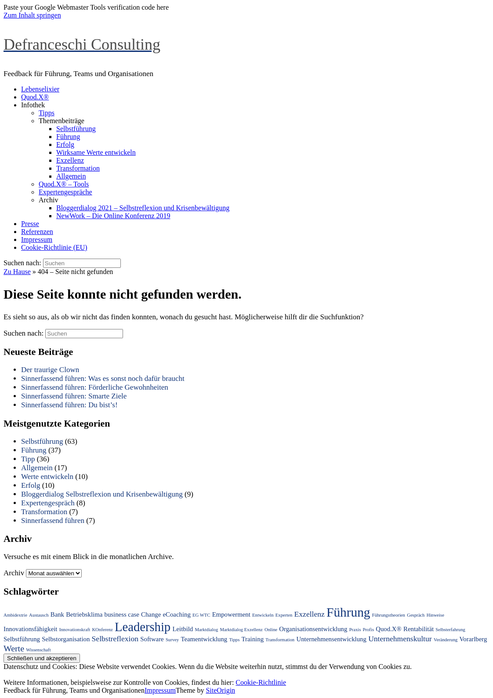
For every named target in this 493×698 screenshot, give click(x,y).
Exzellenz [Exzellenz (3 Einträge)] (309, 614)
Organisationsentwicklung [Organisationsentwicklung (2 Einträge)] (313, 628)
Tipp (28, 459)
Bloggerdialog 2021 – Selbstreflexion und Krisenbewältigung (142, 208)
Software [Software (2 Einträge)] (151, 639)
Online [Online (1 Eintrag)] (271, 629)
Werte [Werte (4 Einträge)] (14, 648)
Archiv (48, 200)
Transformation (78, 168)
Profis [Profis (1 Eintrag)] (368, 629)
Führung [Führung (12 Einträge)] (348, 612)
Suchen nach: (22, 263)
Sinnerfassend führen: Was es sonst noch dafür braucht (103, 378)
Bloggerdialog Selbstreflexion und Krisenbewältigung (102, 494)
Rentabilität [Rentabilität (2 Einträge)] (418, 628)
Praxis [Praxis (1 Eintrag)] (355, 629)
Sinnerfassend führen (52, 520)
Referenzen (37, 231)
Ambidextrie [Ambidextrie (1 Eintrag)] (15, 615)
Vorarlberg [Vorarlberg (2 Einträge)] (473, 639)
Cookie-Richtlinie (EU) (54, 247)
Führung (68, 136)
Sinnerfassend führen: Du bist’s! (69, 405)
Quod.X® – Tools (64, 184)
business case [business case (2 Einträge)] (122, 614)
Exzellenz (70, 160)
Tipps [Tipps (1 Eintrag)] (234, 639)
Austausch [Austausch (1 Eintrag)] (38, 615)
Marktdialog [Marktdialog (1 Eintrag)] (206, 629)
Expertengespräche (65, 192)
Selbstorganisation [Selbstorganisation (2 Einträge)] (66, 639)
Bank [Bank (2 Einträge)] (57, 614)
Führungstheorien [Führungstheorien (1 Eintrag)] (388, 615)
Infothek (33, 105)
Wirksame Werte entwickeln (96, 152)
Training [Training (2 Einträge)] (253, 639)
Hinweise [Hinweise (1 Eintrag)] (435, 615)
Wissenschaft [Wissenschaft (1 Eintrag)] (38, 649)
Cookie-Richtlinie (261, 682)
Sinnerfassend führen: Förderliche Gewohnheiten (94, 387)
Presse (30, 223)
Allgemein (71, 176)
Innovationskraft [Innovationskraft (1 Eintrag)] (74, 629)
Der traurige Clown (50, 369)
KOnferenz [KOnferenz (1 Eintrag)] (102, 629)
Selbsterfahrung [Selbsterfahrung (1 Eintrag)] (450, 629)
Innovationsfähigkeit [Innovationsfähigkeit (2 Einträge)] (30, 628)
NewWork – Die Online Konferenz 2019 (113, 215)
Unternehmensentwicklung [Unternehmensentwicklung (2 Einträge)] (331, 639)
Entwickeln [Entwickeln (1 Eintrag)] (263, 615)
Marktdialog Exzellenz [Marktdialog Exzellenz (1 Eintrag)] (241, 629)
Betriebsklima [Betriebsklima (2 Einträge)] (84, 614)
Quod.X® (35, 97)
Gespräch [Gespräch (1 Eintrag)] (415, 615)
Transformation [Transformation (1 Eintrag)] (279, 639)
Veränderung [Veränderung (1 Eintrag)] (445, 639)
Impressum (36, 239)
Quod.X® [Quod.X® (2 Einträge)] (389, 628)
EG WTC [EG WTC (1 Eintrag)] (201, 615)
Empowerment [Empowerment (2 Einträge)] (231, 614)
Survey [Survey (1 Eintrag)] (172, 639)
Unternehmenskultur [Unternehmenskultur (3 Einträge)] (400, 638)
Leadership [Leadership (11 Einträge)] (142, 627)
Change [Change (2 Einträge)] (151, 614)
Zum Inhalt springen (32, 15)
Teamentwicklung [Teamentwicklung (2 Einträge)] (204, 639)
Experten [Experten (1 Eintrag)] (284, 615)
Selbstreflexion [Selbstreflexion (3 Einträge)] (115, 638)
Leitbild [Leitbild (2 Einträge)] (182, 628)
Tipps (46, 113)
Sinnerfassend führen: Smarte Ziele (74, 396)
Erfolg (65, 144)
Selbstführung (76, 128)
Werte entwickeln (47, 476)
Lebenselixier (40, 89)
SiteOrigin (220, 690)
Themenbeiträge (61, 120)
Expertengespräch (48, 503)
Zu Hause (17, 271)
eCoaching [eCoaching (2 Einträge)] (177, 614)
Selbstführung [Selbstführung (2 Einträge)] (22, 639)
